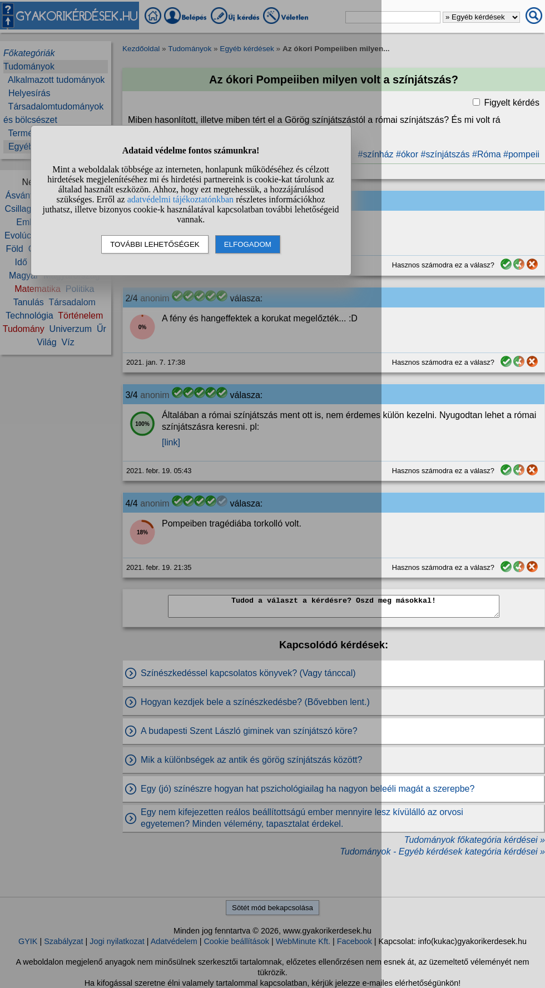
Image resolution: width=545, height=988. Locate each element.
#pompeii (521, 154)
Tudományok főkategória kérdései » (474, 840)
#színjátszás (445, 154)
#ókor (407, 154)
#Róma (486, 154)
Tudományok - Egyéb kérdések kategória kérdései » (442, 851)
